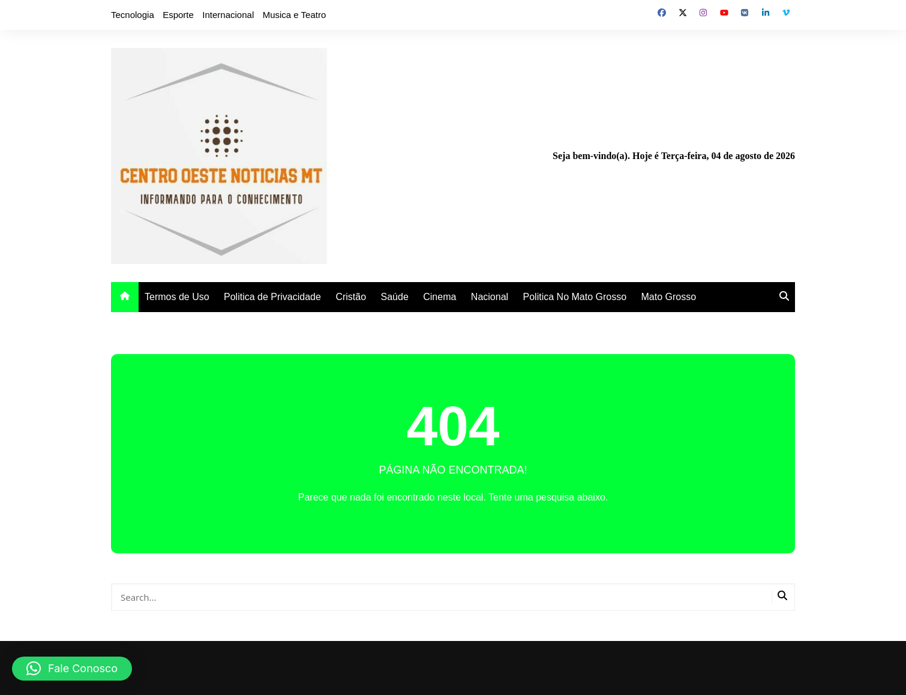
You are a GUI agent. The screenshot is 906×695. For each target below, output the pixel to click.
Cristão (350, 297)
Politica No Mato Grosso (575, 297)
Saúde (395, 297)
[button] (72, 669)
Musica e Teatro (294, 15)
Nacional (489, 297)
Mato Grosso (669, 297)
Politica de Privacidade (272, 297)
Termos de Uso (177, 297)
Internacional (228, 15)
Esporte (178, 15)
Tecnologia (132, 15)
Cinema (439, 297)
